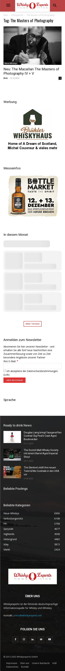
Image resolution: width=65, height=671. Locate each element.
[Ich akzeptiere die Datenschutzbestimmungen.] (4, 371)
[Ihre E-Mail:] (32, 366)
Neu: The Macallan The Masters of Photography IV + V (31, 71)
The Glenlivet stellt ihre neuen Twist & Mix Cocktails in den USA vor (41, 471)
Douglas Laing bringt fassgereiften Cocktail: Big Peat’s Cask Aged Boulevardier (43, 436)
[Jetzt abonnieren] (14, 380)
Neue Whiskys (11, 63)
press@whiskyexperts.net (28, 615)
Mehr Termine (33, 323)
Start (5, 15)
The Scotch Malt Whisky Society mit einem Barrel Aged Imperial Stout (41, 453)
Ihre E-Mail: (10, 361)
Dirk (5, 78)
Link (6, 374)
